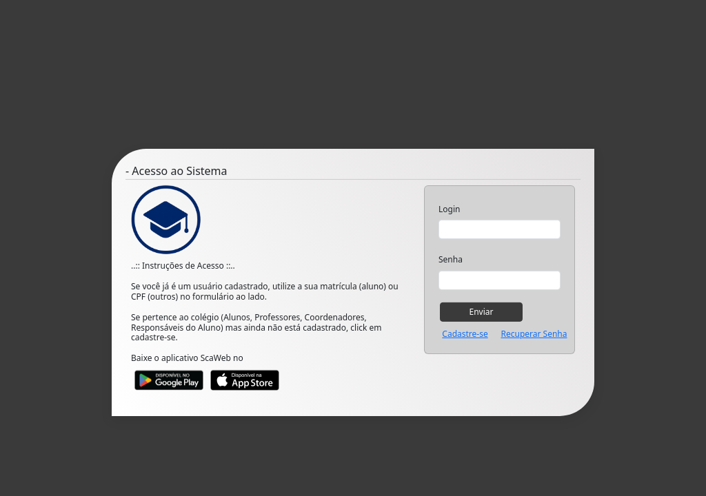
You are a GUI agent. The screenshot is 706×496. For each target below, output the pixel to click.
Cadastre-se (464, 334)
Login (449, 209)
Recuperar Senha (534, 334)
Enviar (482, 311)
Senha (450, 260)
